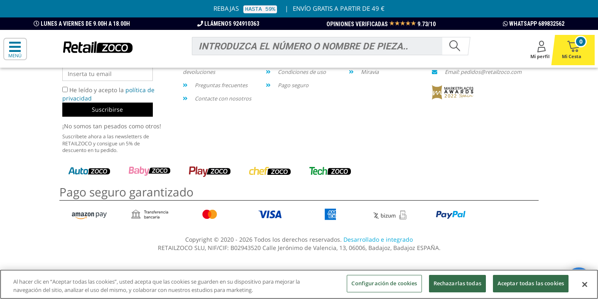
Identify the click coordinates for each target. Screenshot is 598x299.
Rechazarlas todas (457, 284)
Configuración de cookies (384, 284)
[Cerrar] (585, 286)
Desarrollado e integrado (378, 239)
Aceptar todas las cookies (531, 284)
